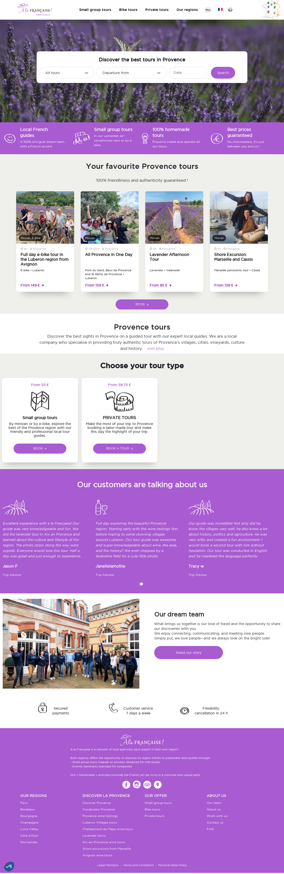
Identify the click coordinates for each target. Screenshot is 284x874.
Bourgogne (28, 816)
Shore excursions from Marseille (106, 848)
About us (214, 809)
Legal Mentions (107, 865)
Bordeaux (27, 809)
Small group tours (95, 10)
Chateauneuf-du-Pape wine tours (107, 829)
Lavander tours (94, 835)
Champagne (29, 822)
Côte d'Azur (29, 835)
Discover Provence (96, 803)
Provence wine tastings (100, 816)
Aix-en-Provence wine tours (103, 842)
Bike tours (128, 10)
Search (223, 73)
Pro (208, 10)
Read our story (188, 653)
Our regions (187, 10)
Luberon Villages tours (99, 822)
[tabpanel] (49, 540)
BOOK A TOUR (119, 448)
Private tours (157, 10)
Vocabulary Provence (98, 809)
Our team (214, 803)
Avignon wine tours (97, 855)
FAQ (210, 829)
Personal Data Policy (172, 865)
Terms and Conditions (138, 865)
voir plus (155, 348)
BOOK (142, 304)
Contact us (215, 822)
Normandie (28, 842)
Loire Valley (29, 829)
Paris (24, 803)
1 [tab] (141, 584)
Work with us (217, 816)
